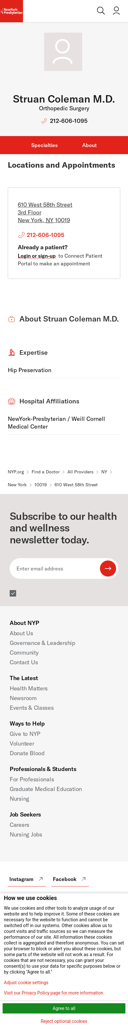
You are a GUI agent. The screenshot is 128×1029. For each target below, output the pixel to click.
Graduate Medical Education (46, 789)
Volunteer (22, 743)
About (89, 145)
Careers (19, 824)
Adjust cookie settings (26, 982)
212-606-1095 (68, 120)
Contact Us (24, 662)
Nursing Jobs (26, 834)
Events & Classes (32, 707)
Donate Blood (27, 753)
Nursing (19, 798)
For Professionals (32, 779)
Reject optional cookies (64, 1021)
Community (24, 652)
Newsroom (23, 698)
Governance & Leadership (42, 643)
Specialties (44, 145)
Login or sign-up (37, 255)
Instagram (26, 879)
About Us (21, 633)
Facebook (70, 879)
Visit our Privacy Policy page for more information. (54, 992)
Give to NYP (25, 733)
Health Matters (29, 688)
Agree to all (64, 1008)
